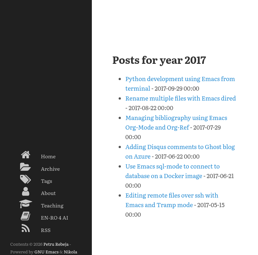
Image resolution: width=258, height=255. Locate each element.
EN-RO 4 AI (39, 216)
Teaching (36, 204)
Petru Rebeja (56, 244)
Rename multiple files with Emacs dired (180, 98)
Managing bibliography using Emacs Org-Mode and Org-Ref (176, 122)
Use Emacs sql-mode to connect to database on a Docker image (172, 170)
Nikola (70, 251)
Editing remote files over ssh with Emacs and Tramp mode (171, 200)
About (33, 191)
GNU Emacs (46, 251)
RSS (30, 228)
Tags (31, 179)
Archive (35, 167)
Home (32, 155)
